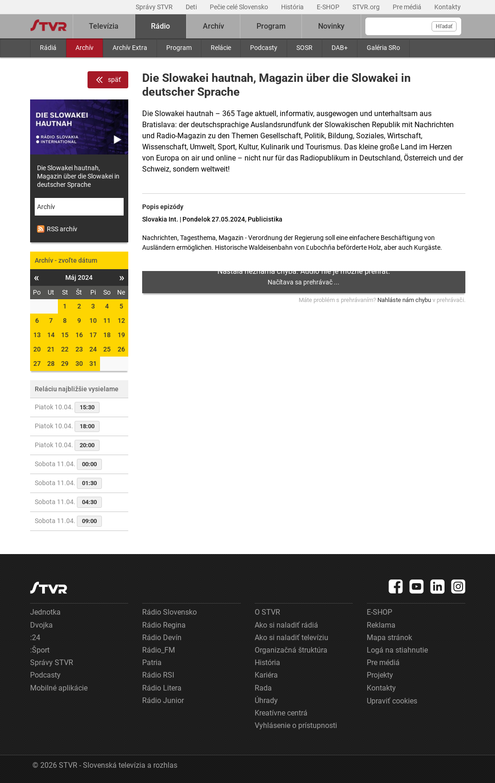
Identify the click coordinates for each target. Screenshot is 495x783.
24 (93, 349)
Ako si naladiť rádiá (286, 625)
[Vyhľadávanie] (413, 26)
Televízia (104, 26)
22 (65, 349)
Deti (192, 7)
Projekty (380, 675)
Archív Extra (130, 47)
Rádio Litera (162, 688)
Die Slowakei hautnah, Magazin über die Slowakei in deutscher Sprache (78, 176)
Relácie (221, 47)
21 (51, 349)
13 (37, 335)
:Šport (40, 650)
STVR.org (366, 7)
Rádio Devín (162, 637)
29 (65, 363)
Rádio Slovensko (169, 612)
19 (121, 335)
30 (79, 363)
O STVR (267, 612)
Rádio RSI (158, 675)
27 (37, 363)
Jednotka (45, 612)
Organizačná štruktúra (291, 650)
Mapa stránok (389, 637)
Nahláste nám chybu (404, 299)
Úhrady (266, 700)
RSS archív (57, 229)
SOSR (304, 47)
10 (93, 320)
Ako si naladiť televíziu (291, 637)
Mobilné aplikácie (59, 688)
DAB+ (340, 47)
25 (107, 349)
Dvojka (41, 625)
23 (79, 349)
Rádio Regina (164, 625)
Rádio (160, 26)
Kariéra (266, 675)
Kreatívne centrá (281, 713)
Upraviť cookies (392, 701)
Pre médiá (408, 7)
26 (121, 349)
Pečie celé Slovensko (239, 7)
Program (179, 47)
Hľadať (444, 26)
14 (51, 335)
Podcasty (263, 47)
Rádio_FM (158, 650)
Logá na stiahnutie (397, 650)
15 (65, 335)
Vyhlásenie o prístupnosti (296, 725)
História (293, 7)
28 (51, 363)
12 (121, 320)
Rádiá (48, 47)
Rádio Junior (163, 700)
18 (107, 335)
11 (107, 320)
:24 (35, 637)
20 (37, 349)
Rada (263, 688)
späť (108, 80)
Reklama (381, 625)
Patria (152, 662)
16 (79, 335)
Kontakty (447, 7)
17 (93, 335)
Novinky (331, 26)
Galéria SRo (383, 47)
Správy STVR (155, 7)
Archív (84, 47)
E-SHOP (329, 7)
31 (93, 363)
